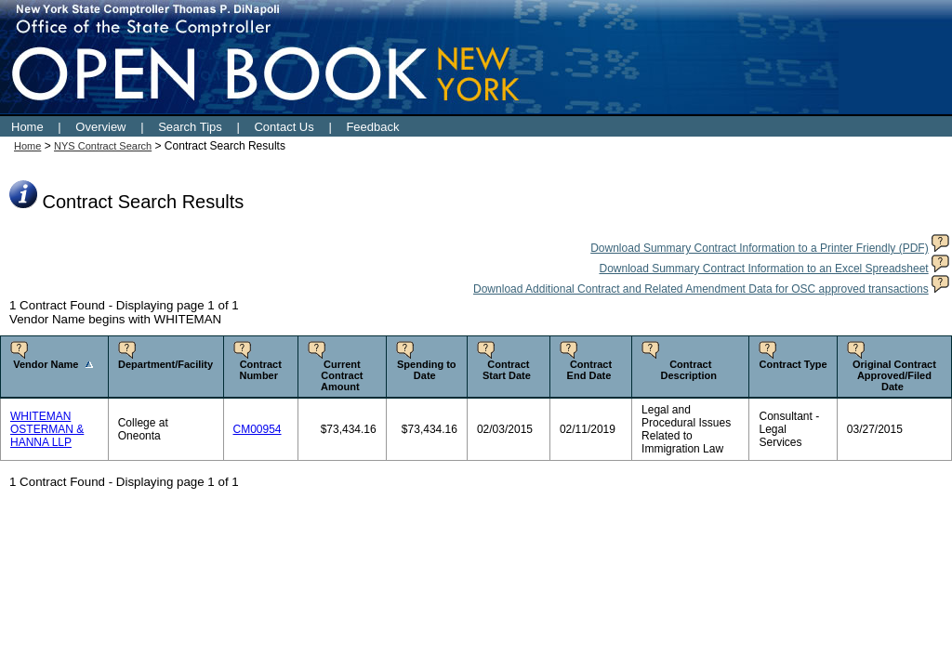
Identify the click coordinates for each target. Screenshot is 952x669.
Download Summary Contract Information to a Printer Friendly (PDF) (759, 248)
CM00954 (257, 429)
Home (27, 127)
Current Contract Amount (342, 375)
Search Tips (190, 127)
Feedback (372, 127)
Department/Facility (165, 364)
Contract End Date (590, 370)
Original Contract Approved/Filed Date (894, 375)
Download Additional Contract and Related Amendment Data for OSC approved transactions (701, 288)
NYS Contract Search (103, 145)
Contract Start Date (507, 370)
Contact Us (283, 127)
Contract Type (793, 364)
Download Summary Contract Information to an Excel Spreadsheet (763, 268)
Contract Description (688, 370)
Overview (100, 127)
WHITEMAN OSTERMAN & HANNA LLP (47, 429)
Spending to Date (426, 370)
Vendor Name (45, 364)
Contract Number (260, 370)
